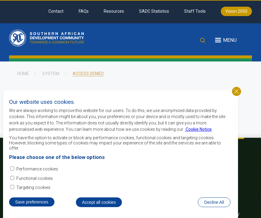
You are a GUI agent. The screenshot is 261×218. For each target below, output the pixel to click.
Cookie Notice (198, 136)
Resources (114, 11)
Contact (56, 11)
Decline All (214, 210)
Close (236, 99)
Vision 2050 (236, 11)
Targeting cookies (33, 195)
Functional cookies (34, 185)
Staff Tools (195, 11)
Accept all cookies (99, 210)
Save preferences (31, 209)
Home (23, 73)
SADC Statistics (154, 11)
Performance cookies (37, 176)
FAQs (84, 11)
